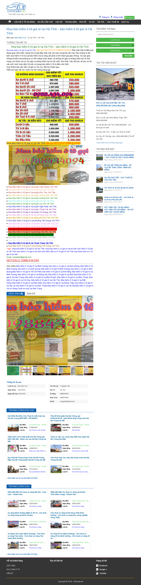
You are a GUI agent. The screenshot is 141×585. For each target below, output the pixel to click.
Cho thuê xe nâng (35, 506)
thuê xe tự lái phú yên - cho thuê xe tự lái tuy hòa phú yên (118, 198)
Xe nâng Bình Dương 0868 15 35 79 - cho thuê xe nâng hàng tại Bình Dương (27, 514)
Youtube (102, 573)
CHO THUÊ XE (113, 22)
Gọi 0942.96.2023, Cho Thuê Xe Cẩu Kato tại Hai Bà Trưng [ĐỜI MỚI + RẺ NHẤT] (26, 417)
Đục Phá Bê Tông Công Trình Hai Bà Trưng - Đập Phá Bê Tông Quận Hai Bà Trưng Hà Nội (26, 459)
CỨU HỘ (58, 22)
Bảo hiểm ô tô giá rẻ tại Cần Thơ (45, 280)
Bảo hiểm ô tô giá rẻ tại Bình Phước (40, 277)
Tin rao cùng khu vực (21, 410)
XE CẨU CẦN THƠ (45, 22)
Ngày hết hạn (13, 394)
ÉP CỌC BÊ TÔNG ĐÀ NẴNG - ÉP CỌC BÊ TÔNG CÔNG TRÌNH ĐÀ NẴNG (117, 167)
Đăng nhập (118, 17)
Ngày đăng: (23, 428)
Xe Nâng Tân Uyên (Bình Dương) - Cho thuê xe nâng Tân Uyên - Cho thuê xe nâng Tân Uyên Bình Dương (26, 536)
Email (52, 401)
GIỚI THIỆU (11, 566)
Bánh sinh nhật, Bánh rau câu (39, 451)
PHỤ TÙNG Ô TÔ (13, 569)
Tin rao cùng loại (18, 486)
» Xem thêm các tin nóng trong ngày (109, 143)
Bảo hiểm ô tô (20, 38)
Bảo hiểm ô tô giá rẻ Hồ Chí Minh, (27, 271)
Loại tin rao (12, 386)
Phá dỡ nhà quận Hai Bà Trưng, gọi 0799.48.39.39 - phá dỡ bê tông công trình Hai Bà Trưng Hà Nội (70, 418)
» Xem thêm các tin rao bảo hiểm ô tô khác (22, 478)
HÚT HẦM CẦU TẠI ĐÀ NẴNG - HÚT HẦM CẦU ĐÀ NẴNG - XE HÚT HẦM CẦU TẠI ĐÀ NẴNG (119, 209)
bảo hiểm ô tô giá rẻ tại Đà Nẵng (56, 271)
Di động (53, 394)
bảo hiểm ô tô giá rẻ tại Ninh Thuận (31, 285)
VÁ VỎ (91, 22)
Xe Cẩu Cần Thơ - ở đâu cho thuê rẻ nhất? (113, 132)
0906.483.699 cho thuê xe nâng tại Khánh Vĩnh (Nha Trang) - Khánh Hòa (68, 493)
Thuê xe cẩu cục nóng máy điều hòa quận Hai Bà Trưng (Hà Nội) (70, 438)
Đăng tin (130, 17)
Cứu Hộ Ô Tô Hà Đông (24, 22)
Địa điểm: (23, 425)
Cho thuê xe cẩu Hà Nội (37, 430)
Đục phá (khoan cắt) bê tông (39, 472)
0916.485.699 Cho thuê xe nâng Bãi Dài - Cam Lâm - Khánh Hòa (27, 493)
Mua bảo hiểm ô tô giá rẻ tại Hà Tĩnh (26, 143)
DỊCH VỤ (125, 22)
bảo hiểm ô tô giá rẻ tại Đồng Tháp (58, 283)
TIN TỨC (100, 22)
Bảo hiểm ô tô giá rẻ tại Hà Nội (61, 285)
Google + (103, 569)
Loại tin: (22, 430)
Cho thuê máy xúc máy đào (81, 472)
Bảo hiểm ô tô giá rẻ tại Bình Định (63, 274)
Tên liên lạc (54, 386)
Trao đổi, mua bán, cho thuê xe (21, 14)
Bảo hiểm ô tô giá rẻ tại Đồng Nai (32, 274)
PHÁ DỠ (82, 22)
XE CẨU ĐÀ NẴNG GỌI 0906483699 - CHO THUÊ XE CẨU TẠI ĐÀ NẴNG (119, 156)
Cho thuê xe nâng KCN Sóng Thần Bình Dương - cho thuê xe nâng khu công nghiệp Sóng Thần (69, 515)
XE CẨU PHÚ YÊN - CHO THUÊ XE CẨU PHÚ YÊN (118, 178)
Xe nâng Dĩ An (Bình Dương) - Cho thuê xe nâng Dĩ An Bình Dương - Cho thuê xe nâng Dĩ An (70, 536)
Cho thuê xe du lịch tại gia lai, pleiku (119, 188)
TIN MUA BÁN (71, 22)
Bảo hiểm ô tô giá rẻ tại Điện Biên (27, 283)
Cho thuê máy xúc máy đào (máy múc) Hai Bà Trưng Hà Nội (70, 459)
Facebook (103, 565)
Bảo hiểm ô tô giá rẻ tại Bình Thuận (72, 277)
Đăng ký (105, 17)
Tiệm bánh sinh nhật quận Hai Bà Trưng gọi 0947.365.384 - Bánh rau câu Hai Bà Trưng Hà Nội (27, 439)
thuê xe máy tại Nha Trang (30, 288)
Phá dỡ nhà (76, 430)
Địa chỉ (52, 390)
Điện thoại (54, 397)
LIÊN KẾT (10, 573)
